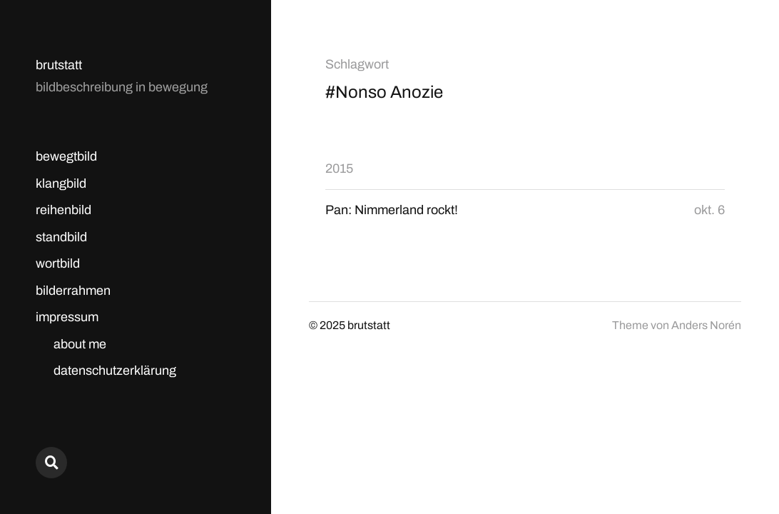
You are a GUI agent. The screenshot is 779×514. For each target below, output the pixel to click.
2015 (339, 168)
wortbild (58, 263)
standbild (61, 237)
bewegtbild (66, 156)
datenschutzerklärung (115, 370)
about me (80, 344)
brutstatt (59, 65)
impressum (67, 317)
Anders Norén (706, 325)
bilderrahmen (73, 290)
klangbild (61, 183)
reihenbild (63, 210)
